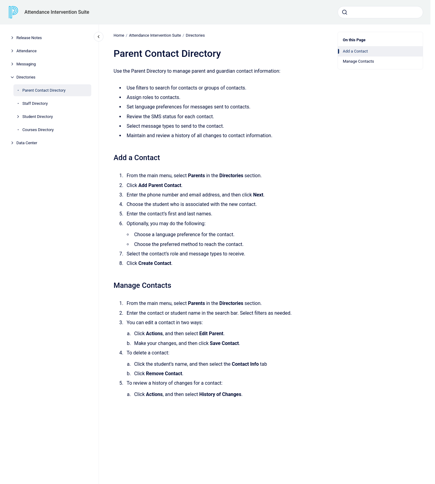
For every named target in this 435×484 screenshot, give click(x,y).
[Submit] (345, 12)
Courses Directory (38, 129)
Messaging (26, 64)
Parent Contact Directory (44, 90)
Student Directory (37, 116)
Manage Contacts (358, 61)
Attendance (26, 51)
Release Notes (29, 37)
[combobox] (380, 12)
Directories (25, 77)
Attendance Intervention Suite (56, 12)
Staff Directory (35, 103)
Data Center (26, 143)
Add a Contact (355, 51)
